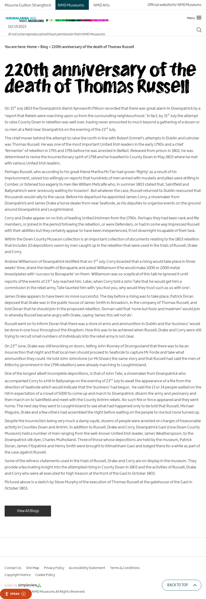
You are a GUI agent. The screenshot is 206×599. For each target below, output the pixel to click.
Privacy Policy (54, 568)
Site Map (32, 568)
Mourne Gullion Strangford (28, 5)
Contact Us (13, 568)
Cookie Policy (45, 575)
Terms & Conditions (125, 568)
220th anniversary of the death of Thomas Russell (100, 77)
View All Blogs (28, 511)
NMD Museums (71, 5)
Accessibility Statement (87, 568)
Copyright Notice (18, 575)
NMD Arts (101, 5)
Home (32, 47)
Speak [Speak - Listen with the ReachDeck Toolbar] (15, 594)
